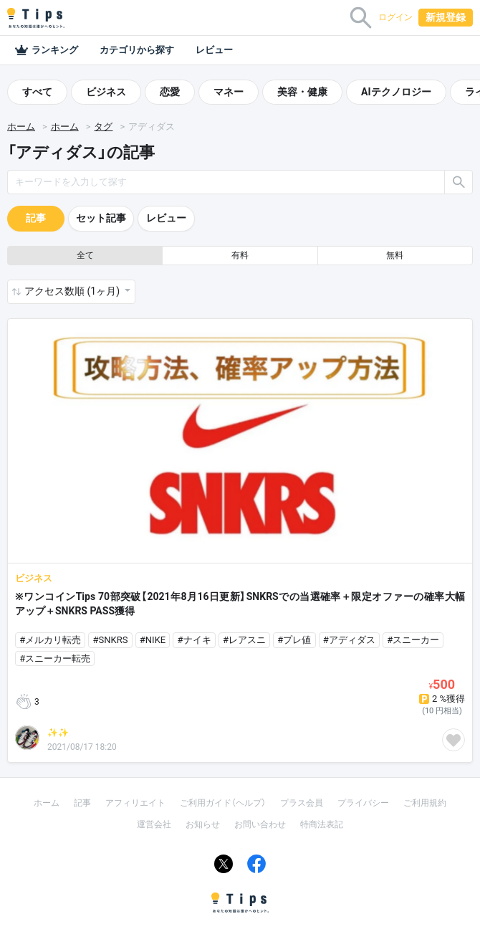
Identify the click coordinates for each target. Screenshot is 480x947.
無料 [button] (394, 255)
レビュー (214, 49)
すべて (37, 91)
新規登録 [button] (446, 17)
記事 (36, 218)
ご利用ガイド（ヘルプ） (223, 803)
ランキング (46, 50)
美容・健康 (302, 91)
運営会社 (154, 824)
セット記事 (101, 218)
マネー (228, 91)
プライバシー (363, 803)
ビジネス (106, 91)
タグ (103, 126)
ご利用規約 (424, 803)
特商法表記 (321, 824)
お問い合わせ (260, 824)
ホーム (21, 126)
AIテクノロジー (396, 91)
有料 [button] (240, 255)
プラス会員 (301, 803)
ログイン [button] (395, 17)
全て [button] (85, 255)
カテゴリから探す (137, 49)
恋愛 (170, 91)
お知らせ (203, 824)
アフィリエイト (135, 803)
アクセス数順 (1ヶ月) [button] (73, 291)
